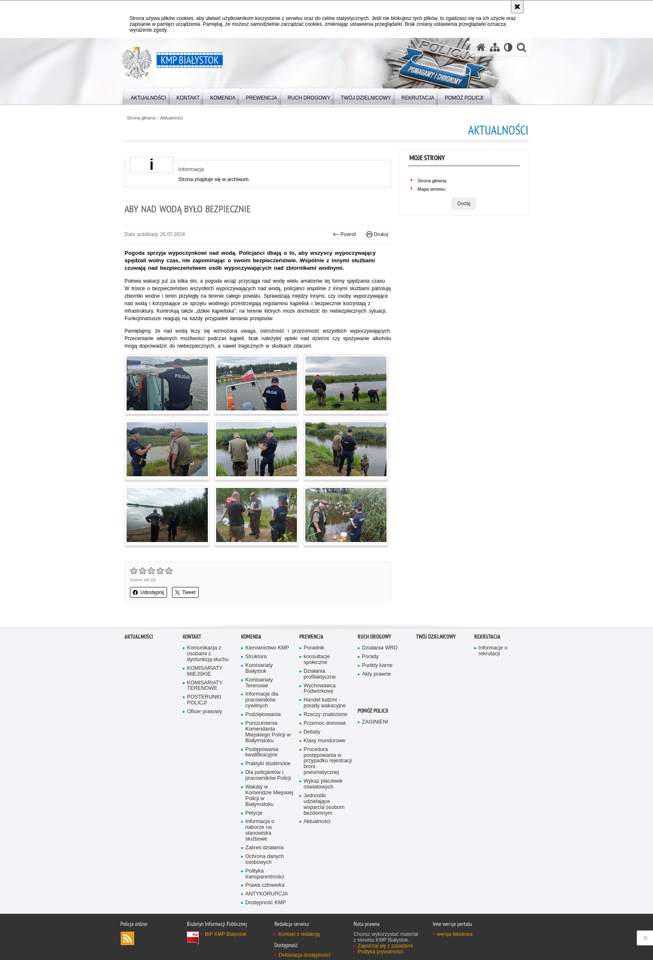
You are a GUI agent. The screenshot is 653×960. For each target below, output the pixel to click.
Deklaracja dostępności (304, 955)
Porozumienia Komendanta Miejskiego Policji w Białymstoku (268, 732)
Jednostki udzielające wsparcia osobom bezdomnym (324, 804)
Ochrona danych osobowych (264, 859)
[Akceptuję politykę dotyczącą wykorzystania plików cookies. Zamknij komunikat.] (517, 6)
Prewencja (311, 636)
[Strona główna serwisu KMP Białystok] (481, 47)
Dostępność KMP (265, 902)
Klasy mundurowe (324, 741)
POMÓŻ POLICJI (373, 710)
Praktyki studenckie (268, 763)
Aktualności (171, 118)
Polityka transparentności (264, 874)
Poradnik (314, 648)
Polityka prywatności (380, 952)
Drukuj (377, 234)
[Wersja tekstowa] (508, 47)
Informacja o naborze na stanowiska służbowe (259, 830)
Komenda (251, 636)
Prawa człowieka (264, 885)
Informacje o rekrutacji (493, 651)
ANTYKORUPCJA (266, 894)
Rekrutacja (487, 636)
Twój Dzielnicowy (436, 636)
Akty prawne (376, 674)
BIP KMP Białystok (226, 934)
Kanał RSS (127, 938)
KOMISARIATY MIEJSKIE (204, 671)
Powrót (344, 234)
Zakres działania (264, 848)
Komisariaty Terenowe (259, 683)
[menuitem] (148, 96)
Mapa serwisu (432, 189)
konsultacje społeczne (317, 659)
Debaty (312, 732)
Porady (370, 656)
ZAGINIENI (375, 722)
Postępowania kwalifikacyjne (261, 752)
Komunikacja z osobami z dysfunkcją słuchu (208, 653)
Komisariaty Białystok (259, 668)
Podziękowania (263, 714)
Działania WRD (380, 648)
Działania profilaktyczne (320, 674)
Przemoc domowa (325, 723)
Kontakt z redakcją (299, 934)
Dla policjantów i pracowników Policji (268, 775)
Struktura (256, 656)
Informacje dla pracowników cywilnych (261, 700)
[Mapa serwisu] (495, 47)
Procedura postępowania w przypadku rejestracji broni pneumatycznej (328, 761)
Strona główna (141, 118)
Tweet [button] (185, 592)
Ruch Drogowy (374, 636)
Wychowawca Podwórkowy (320, 688)
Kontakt (192, 636)
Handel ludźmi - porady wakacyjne (325, 703)
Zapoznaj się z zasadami (385, 946)
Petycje (253, 813)
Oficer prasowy (204, 711)
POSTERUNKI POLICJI (204, 700)
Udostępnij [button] (148, 592)
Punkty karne (377, 665)
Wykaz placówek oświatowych (323, 784)
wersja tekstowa (454, 934)
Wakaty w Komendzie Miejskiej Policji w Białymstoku (269, 795)
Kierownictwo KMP (267, 648)
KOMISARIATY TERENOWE (204, 685)
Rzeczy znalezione (325, 714)
